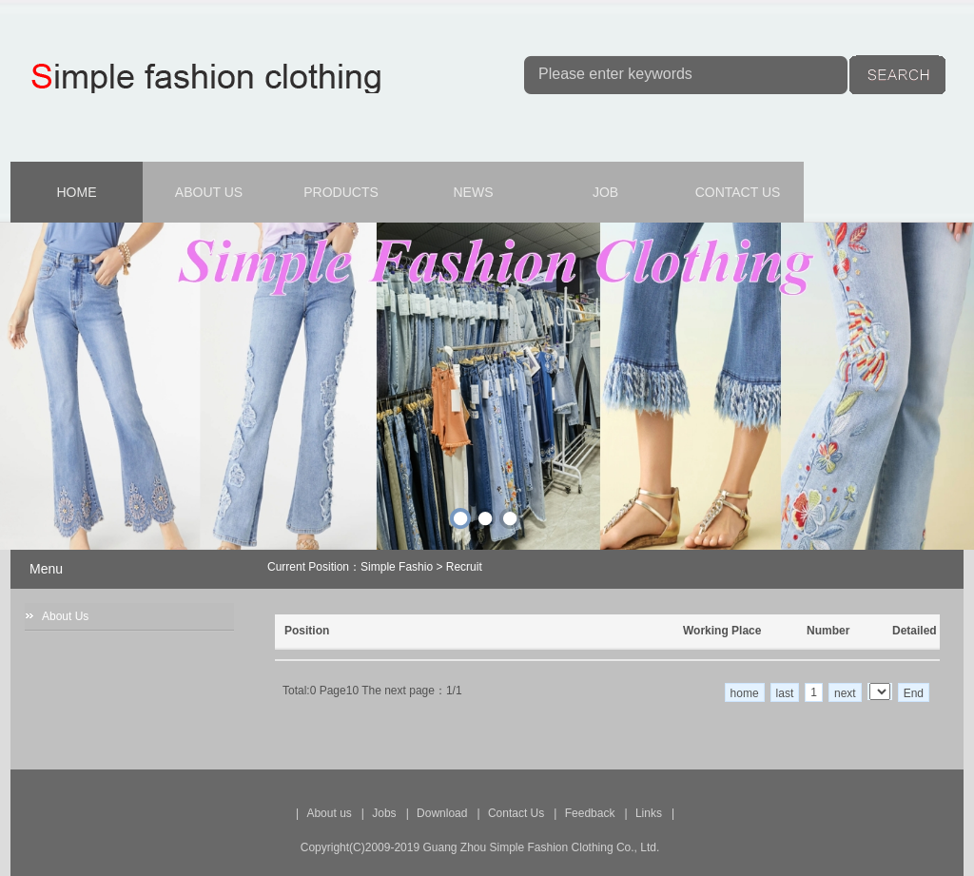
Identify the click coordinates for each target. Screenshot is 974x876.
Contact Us (516, 813)
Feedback (590, 813)
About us (328, 813)
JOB (605, 192)
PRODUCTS (341, 192)
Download (442, 813)
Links (648, 813)
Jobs (384, 813)
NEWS (474, 192)
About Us (65, 616)
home (744, 693)
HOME (77, 192)
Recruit (464, 567)
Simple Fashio (396, 567)
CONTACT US (738, 192)
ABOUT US (209, 192)
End (914, 693)
